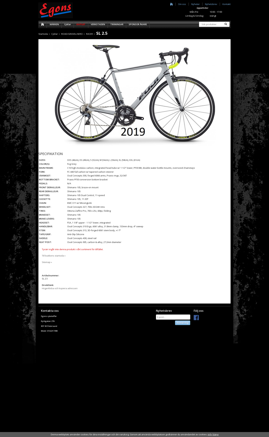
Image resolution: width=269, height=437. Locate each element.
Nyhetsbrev (211, 4)
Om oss (182, 4)
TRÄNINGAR (116, 24)
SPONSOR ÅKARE (138, 24)
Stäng (215, 434)
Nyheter (195, 4)
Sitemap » (47, 262)
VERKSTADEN (98, 24)
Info (210, 434)
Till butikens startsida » (54, 255)
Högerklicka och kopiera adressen (60, 288)
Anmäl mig (183, 322)
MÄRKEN (54, 24)
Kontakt (227, 4)
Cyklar (67, 24)
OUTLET (80, 24)
